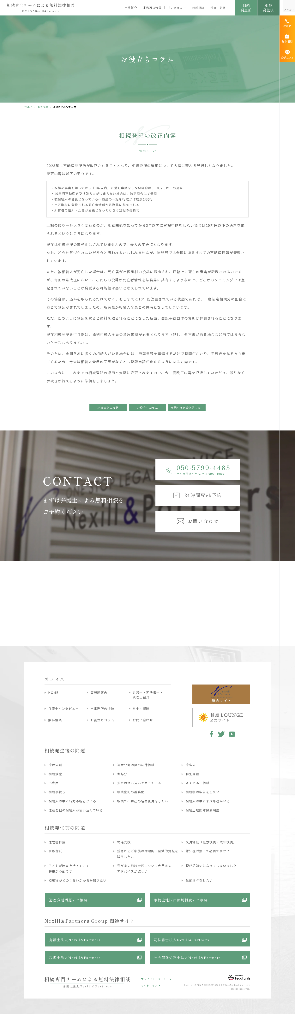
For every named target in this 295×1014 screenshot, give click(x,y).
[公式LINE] (287, 54)
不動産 (54, 782)
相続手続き (57, 792)
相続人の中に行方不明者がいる (72, 801)
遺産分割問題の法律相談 (136, 764)
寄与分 (122, 774)
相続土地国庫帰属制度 (203, 810)
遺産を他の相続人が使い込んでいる (76, 810)
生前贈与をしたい (199, 880)
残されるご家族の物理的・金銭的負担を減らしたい (147, 854)
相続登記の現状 (107, 408)
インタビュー (177, 7)
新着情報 (43, 107)
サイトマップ (149, 985)
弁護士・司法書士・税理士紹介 (148, 694)
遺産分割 (55, 764)
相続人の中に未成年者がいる (208, 801)
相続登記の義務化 (130, 792)
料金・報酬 (218, 7)
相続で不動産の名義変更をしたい (142, 801)
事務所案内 (98, 692)
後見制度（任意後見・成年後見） (211, 842)
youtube (232, 734)
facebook (210, 734)
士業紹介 (131, 7)
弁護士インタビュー (63, 708)
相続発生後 (268, 7)
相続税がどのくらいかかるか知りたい (77, 880)
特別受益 (192, 774)
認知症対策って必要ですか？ (208, 851)
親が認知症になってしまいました (211, 865)
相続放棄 (55, 774)
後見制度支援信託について (188, 408)
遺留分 (191, 764)
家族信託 (55, 851)
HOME (28, 107)
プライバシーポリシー (155, 979)
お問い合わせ (143, 720)
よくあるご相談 (197, 782)
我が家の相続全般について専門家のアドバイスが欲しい (144, 868)
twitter (221, 734)
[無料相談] (287, 39)
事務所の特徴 (152, 7)
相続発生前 (246, 7)
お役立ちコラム (147, 408)
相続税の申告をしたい (203, 792)
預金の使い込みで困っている (139, 782)
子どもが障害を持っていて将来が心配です (69, 868)
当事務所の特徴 (102, 708)
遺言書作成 (57, 842)
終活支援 (124, 842)
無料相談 (198, 7)
